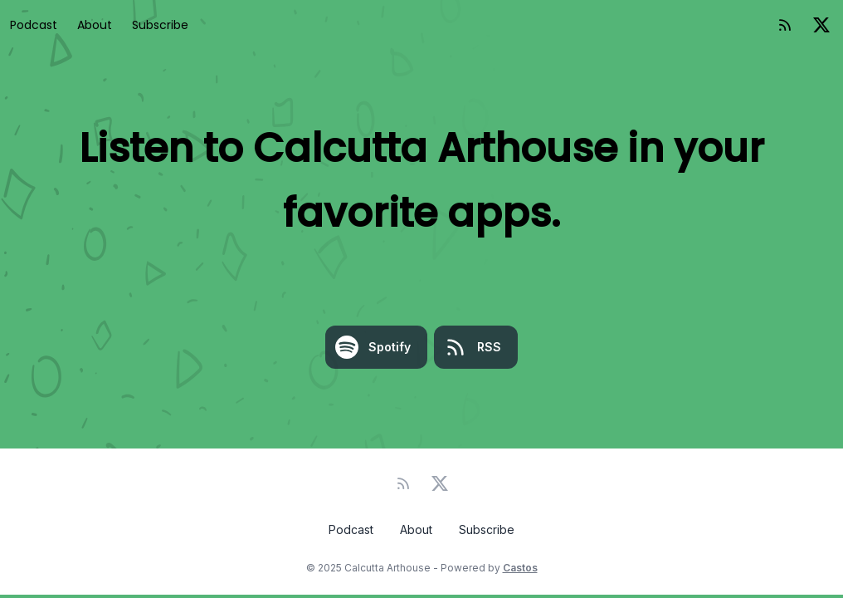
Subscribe (160, 25)
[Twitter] (821, 25)
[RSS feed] (785, 25)
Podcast (33, 25)
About (94, 25)
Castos (520, 567)
